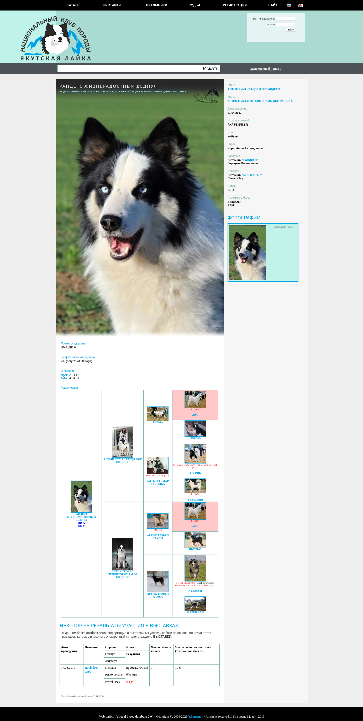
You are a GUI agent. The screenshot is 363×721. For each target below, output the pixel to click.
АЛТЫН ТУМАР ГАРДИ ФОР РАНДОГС (122, 461)
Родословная (141, 91)
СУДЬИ (194, 5)
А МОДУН (195, 590)
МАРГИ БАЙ (195, 612)
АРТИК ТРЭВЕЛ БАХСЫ (158, 537)
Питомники (156, 5)
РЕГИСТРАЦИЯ (235, 5)
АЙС (195, 414)
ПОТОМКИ (99, 91)
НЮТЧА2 (195, 549)
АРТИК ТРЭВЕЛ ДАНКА (158, 595)
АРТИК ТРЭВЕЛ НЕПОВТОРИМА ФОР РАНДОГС (123, 574)
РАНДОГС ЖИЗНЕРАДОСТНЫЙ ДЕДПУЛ (81, 517)
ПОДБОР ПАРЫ (119, 91)
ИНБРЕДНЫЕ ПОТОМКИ (171, 91)
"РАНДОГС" (250, 160)
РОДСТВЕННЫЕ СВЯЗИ (75, 91)
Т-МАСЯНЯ (195, 499)
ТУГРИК (195, 472)
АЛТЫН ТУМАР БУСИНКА (158, 482)
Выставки (112, 5)
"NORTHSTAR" (252, 175)
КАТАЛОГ (74, 5)
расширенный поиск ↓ (265, 68)
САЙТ (272, 5)
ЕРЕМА (158, 422)
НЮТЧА (195, 438)
